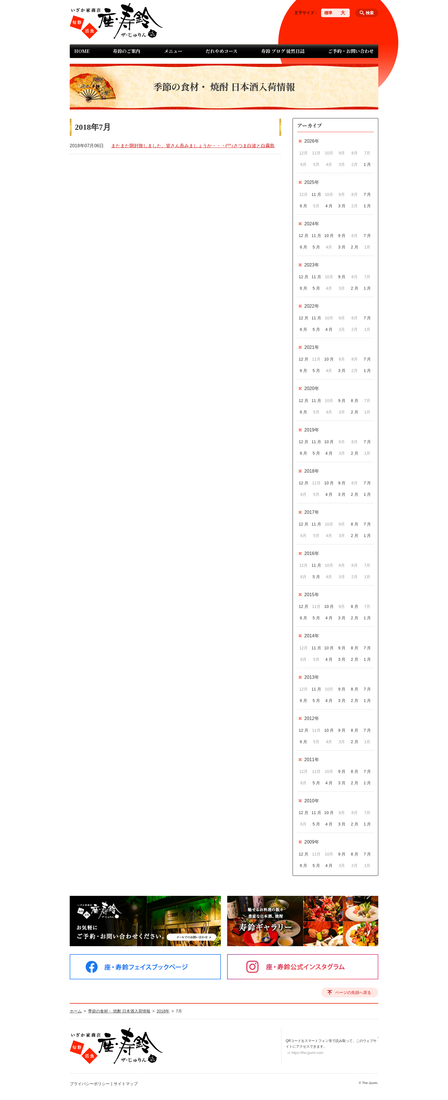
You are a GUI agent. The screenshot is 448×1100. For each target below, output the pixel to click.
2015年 (311, 594)
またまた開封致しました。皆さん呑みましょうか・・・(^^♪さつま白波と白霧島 (193, 145)
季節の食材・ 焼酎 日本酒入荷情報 (119, 1011)
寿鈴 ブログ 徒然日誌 (283, 51)
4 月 (329, 206)
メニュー (173, 51)
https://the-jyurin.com (307, 1053)
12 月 (303, 235)
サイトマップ (126, 1083)
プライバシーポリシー (90, 1083)
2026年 (311, 141)
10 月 (329, 235)
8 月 (354, 400)
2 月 (354, 247)
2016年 (311, 553)
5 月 (316, 247)
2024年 (311, 223)
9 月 (341, 235)
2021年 (311, 347)
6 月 (303, 206)
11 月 (316, 194)
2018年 (311, 471)
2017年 (311, 512)
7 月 (367, 194)
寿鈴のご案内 (126, 51)
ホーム (76, 1011)
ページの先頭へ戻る (353, 992)
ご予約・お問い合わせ (351, 51)
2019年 (311, 429)
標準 (328, 13)
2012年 (311, 718)
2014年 (311, 635)
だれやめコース (221, 51)
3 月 (341, 206)
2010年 (311, 800)
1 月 (367, 164)
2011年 (311, 759)
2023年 (311, 264)
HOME (81, 51)
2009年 (311, 842)
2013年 (311, 677)
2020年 (311, 388)
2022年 (311, 306)
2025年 (311, 182)
